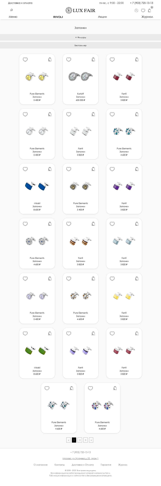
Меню (13, 16)
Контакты (60, 464)
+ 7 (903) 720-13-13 (141, 2)
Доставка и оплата (20, 2)
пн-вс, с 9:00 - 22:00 (111, 2)
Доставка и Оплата (83, 464)
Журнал (147, 16)
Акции (102, 16)
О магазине (40, 464)
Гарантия (106, 464)
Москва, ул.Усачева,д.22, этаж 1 (80, 458)
